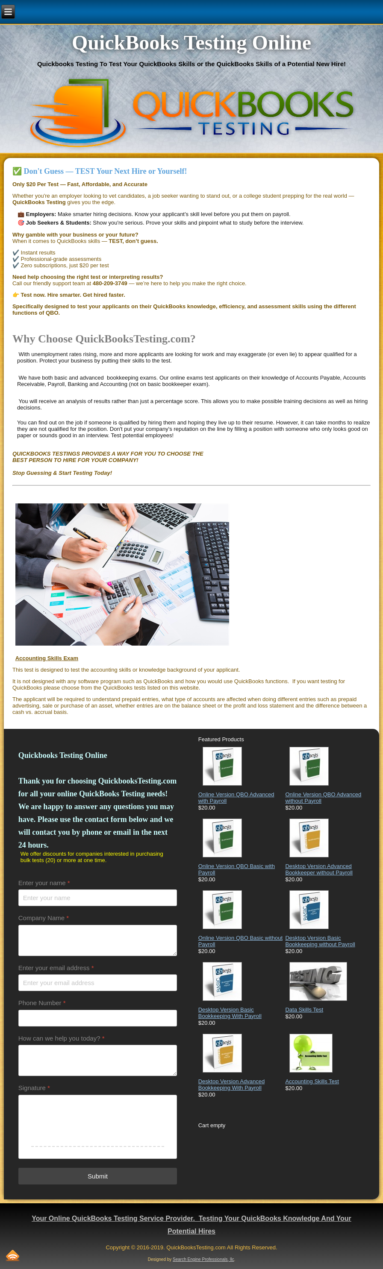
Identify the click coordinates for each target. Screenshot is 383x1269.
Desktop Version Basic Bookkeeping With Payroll (230, 1012)
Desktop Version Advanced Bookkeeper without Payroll (319, 869)
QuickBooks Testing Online (191, 42)
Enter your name (44, 882)
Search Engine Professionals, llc (203, 1259)
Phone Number (42, 1002)
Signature (34, 1087)
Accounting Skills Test (312, 1081)
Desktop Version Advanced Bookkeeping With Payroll (231, 1084)
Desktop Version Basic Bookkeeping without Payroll (320, 941)
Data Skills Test (304, 1009)
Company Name (43, 917)
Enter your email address (56, 967)
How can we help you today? (61, 1038)
